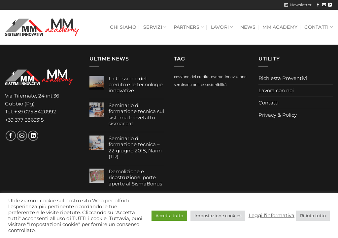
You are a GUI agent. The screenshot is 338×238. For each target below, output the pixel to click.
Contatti (318, 27)
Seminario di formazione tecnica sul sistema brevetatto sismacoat (136, 114)
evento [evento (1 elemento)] (217, 77)
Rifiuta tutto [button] (313, 215)
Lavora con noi (276, 90)
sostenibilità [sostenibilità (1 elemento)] (215, 85)
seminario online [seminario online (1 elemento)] (189, 85)
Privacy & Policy (277, 115)
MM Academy (279, 27)
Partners (189, 27)
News (247, 27)
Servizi (154, 27)
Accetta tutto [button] (169, 215)
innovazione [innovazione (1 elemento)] (236, 77)
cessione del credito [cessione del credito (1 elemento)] (192, 77)
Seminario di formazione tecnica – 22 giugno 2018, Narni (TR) (135, 148)
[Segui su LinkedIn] (330, 5)
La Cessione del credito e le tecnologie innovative (136, 85)
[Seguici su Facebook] (318, 5)
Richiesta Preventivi (282, 78)
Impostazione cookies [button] (217, 215)
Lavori (222, 27)
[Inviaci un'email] (324, 5)
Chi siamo (123, 27)
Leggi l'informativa (271, 215)
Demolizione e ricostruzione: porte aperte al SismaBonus (135, 177)
